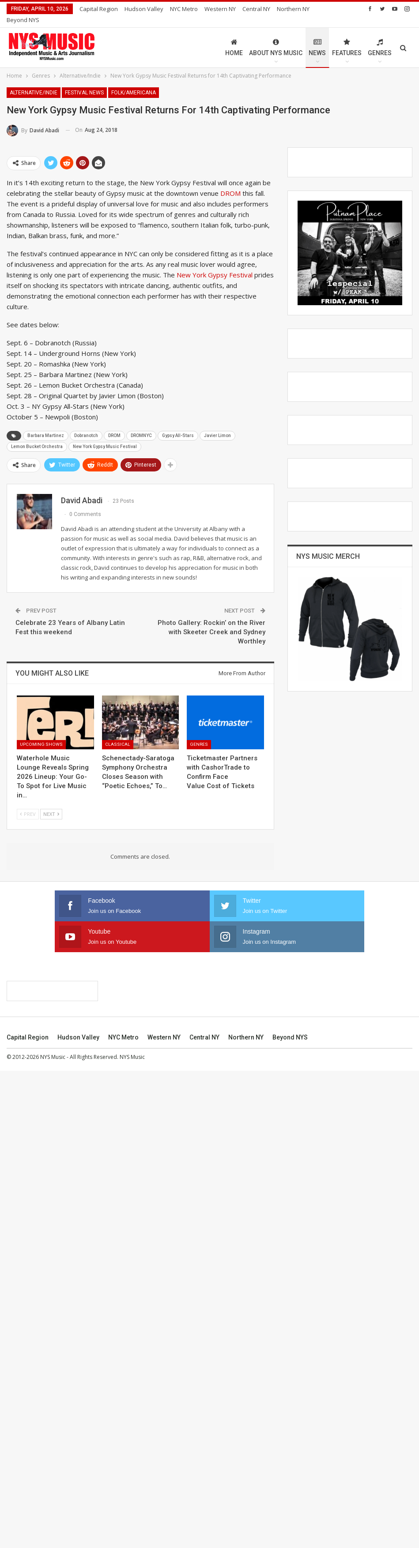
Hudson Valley (144, 9)
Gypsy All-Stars (178, 425)
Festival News (84, 82)
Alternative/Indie (33, 82)
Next (51, 803)
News (317, 37)
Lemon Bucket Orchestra (37, 436)
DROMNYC (141, 425)
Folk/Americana (133, 82)
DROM (230, 182)
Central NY (204, 1514)
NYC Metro (184, 9)
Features (347, 37)
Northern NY (246, 1514)
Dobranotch (86, 425)
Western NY (220, 9)
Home (234, 37)
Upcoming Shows (41, 733)
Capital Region (98, 9)
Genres (380, 37)
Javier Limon (217, 425)
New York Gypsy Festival (215, 264)
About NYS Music (276, 37)
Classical (117, 733)
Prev (28, 803)
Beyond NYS (290, 1514)
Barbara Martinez (45, 425)
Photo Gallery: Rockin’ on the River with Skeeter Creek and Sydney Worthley (211, 621)
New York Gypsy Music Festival (105, 436)
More (251, 9)
